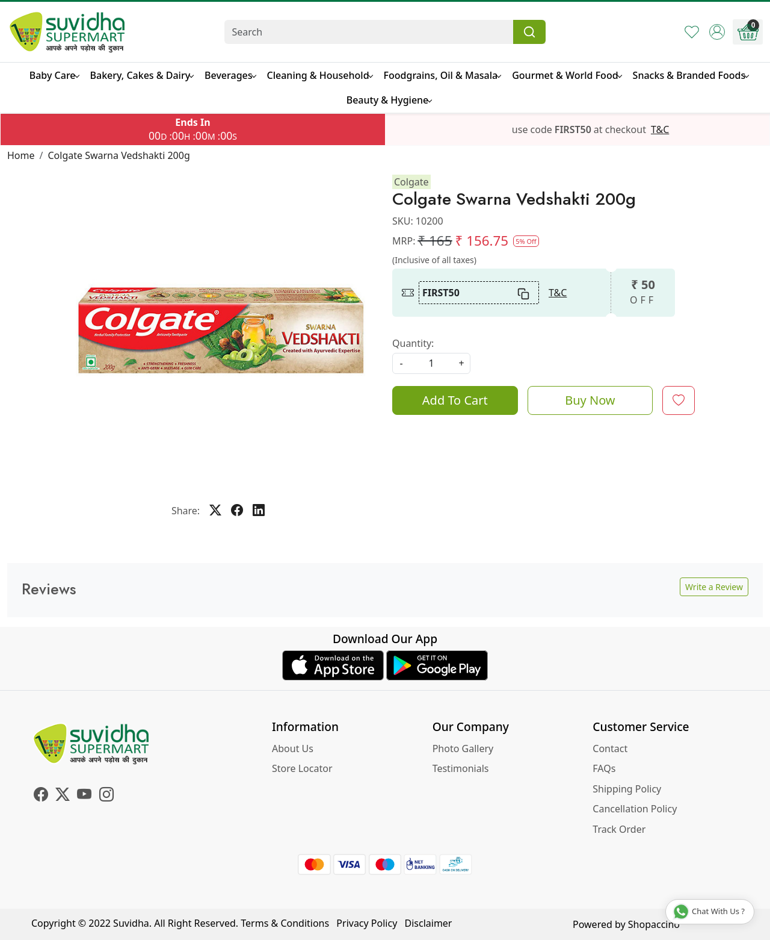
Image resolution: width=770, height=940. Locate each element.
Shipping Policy (627, 788)
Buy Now (590, 400)
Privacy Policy (366, 923)
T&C (660, 129)
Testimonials (461, 768)
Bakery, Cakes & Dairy (142, 75)
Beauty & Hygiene (389, 100)
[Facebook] (41, 796)
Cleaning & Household (319, 75)
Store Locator (302, 768)
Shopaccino (654, 924)
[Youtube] (84, 796)
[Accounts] (717, 32)
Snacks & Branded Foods (691, 75)
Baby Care (54, 75)
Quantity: (413, 343)
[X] (62, 796)
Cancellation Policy (635, 808)
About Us (292, 748)
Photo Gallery (463, 748)
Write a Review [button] (714, 587)
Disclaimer (428, 923)
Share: (185, 510)
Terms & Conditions (285, 923)
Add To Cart (455, 400)
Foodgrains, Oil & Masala (442, 75)
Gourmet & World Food (566, 75)
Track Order (619, 829)
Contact (610, 748)
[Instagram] (106, 796)
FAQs (604, 768)
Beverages (230, 75)
